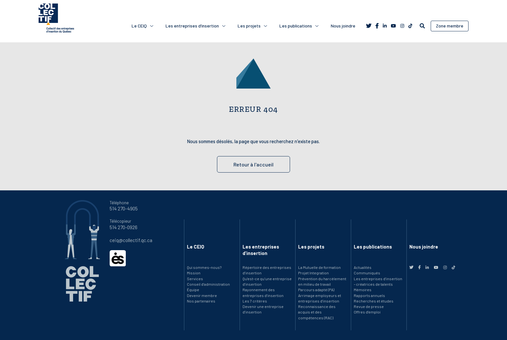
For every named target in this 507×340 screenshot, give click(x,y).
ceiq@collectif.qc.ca (131, 240)
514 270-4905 (124, 208)
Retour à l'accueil (253, 164)
